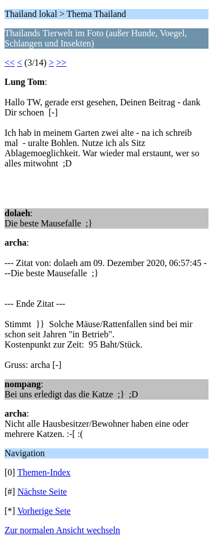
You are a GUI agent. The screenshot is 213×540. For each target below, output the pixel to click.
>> (61, 62)
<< (10, 62)
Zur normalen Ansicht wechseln (62, 530)
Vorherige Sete (43, 511)
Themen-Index (43, 472)
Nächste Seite (42, 491)
